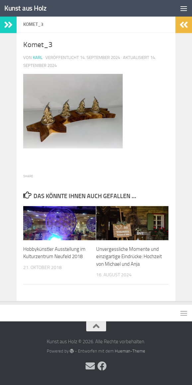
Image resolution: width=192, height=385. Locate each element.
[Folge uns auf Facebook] (102, 366)
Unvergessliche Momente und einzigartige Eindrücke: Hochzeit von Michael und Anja (129, 256)
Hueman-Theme (130, 351)
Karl (37, 57)
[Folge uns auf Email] (90, 366)
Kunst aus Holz (25, 8)
